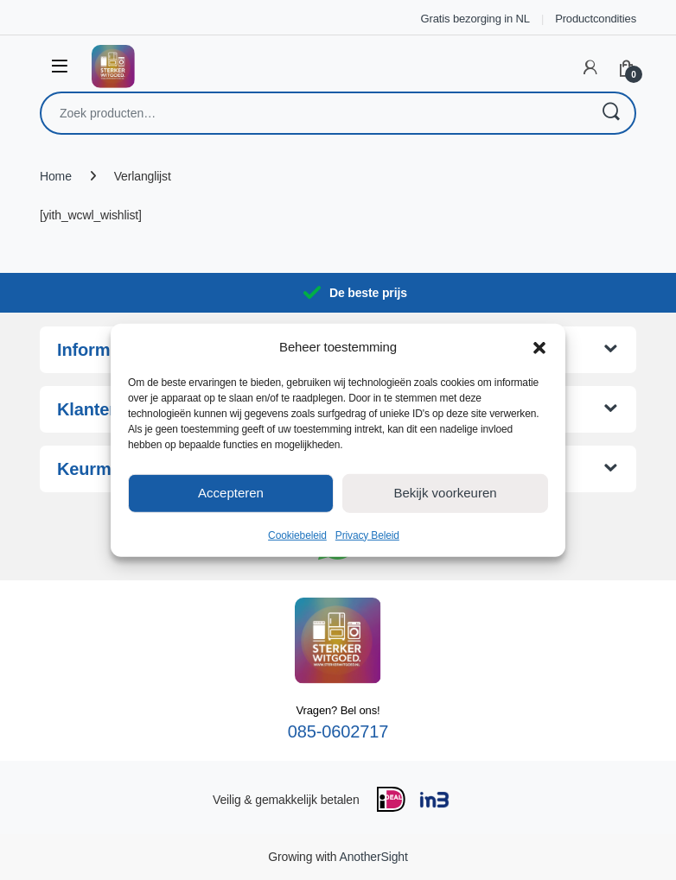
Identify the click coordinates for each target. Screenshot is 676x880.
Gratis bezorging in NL (475, 18)
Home (56, 176)
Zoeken (610, 113)
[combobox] (313, 113)
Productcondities (595, 18)
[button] (539, 346)
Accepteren (231, 492)
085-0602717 (338, 731)
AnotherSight (373, 857)
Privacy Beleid (367, 535)
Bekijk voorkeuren (444, 492)
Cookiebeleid (297, 535)
